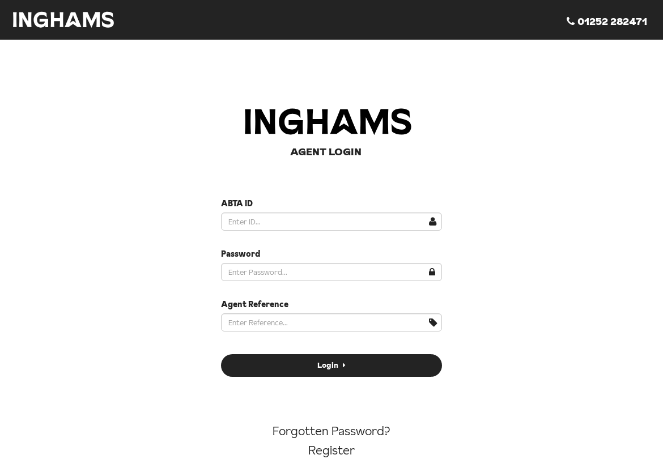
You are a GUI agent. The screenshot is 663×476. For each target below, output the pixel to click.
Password (240, 254)
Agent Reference (254, 304)
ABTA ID (237, 203)
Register (331, 450)
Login (331, 365)
